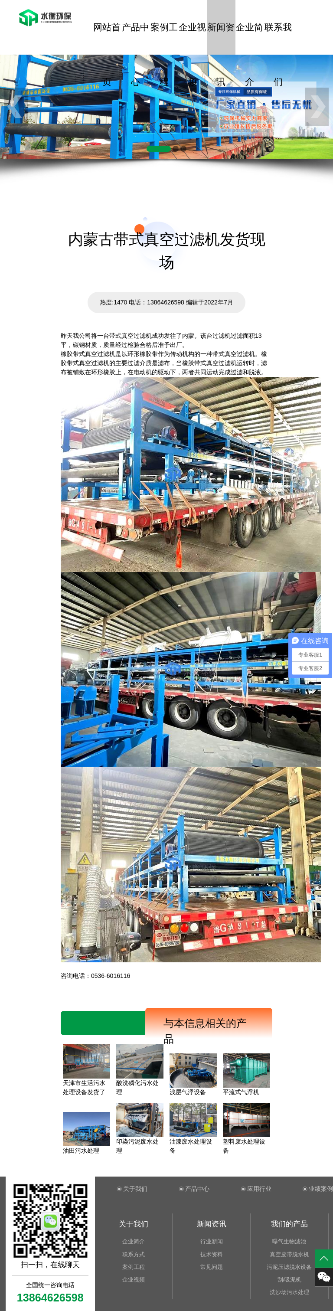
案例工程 (164, 38)
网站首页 (107, 38)
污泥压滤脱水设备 (289, 1267)
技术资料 (211, 1254)
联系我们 (278, 38)
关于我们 (135, 1188)
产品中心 (135, 38)
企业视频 (192, 38)
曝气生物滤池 (289, 1241)
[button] (159, 149)
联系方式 (133, 1254)
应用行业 (259, 1188)
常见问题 (211, 1267)
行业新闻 (211, 1241)
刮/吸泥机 (290, 1279)
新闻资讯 (221, 38)
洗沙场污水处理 (289, 1292)
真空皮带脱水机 (289, 1254)
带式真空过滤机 (130, 335)
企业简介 (249, 38)
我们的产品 (289, 1224)
